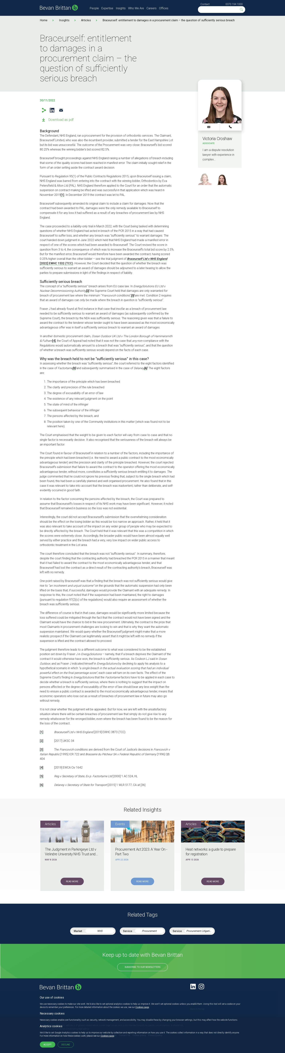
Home (43, 20)
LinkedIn (52, 110)
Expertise (107, 8)
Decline (65, 1044)
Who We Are (136, 8)
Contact (205, 4)
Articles (86, 20)
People (94, 8)
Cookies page (142, 1007)
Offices (163, 8)
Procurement (149, 930)
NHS (99, 930)
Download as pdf (61, 120)
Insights (121, 8)
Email (61, 110)
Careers (151, 8)
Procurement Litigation (199, 930)
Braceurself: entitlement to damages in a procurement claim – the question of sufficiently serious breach (169, 20)
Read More (72, 881)
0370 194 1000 (234, 4)
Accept (47, 1044)
